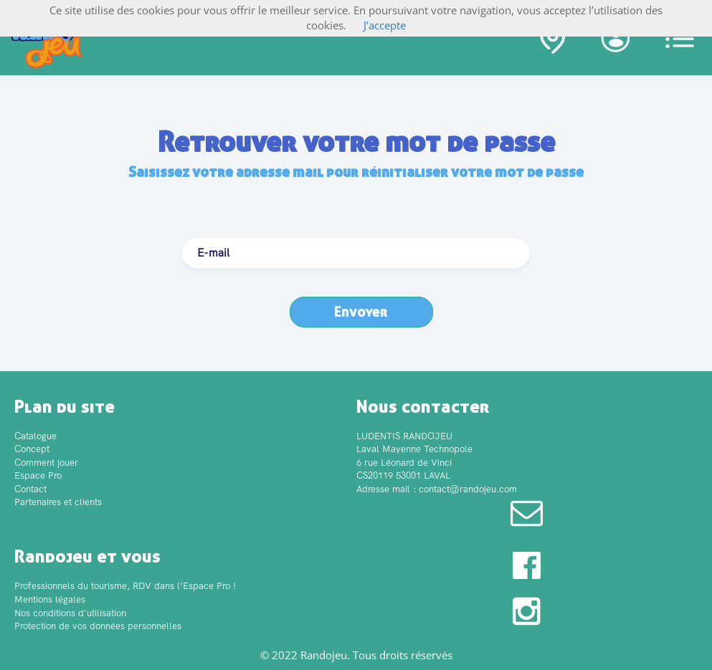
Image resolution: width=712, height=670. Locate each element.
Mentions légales (49, 599)
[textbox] (356, 253)
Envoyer (361, 311)
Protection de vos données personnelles (97, 626)
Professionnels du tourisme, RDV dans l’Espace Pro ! (125, 586)
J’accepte (385, 25)
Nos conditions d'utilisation (70, 613)
